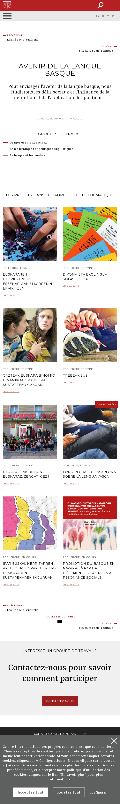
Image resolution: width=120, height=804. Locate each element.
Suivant (107, 46)
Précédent (14, 35)
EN (113, 16)
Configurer (98, 792)
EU (97, 16)
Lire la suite (11, 297)
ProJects (76, 119)
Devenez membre (106, 404)
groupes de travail (51, 119)
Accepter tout (31, 792)
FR (108, 16)
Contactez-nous (60, 701)
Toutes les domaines (60, 617)
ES (102, 16)
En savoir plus (73, 774)
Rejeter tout (69, 792)
